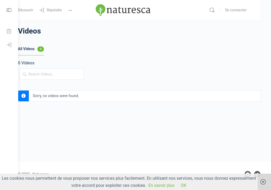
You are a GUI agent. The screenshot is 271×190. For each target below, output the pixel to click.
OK (183, 185)
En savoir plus (161, 185)
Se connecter (246, 10)
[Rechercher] (223, 10)
